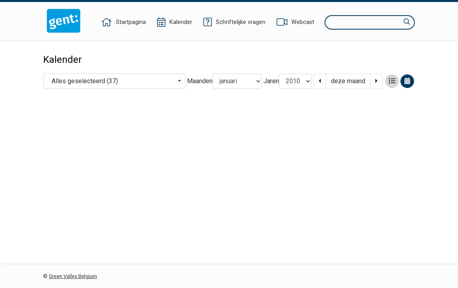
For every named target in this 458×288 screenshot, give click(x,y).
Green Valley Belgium (73, 276)
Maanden (200, 81)
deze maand (348, 81)
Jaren (271, 81)
